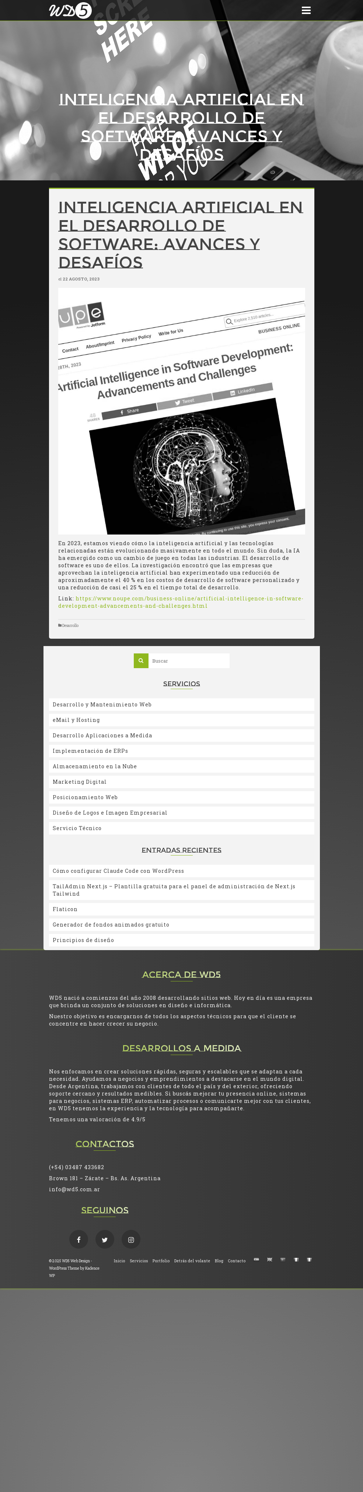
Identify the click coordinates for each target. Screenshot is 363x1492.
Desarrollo (70, 625)
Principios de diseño (83, 940)
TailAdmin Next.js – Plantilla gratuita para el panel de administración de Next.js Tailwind (174, 890)
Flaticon (65, 909)
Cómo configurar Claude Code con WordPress (118, 870)
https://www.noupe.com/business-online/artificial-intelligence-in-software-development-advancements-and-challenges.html (181, 602)
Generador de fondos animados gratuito (111, 924)
